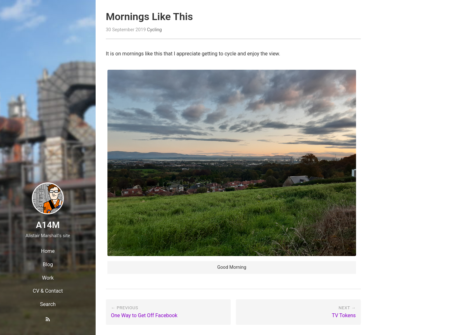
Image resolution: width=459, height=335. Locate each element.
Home (48, 251)
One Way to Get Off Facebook (144, 315)
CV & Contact (48, 291)
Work (48, 278)
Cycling (154, 29)
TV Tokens (344, 315)
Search (47, 304)
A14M (48, 225)
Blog (48, 264)
